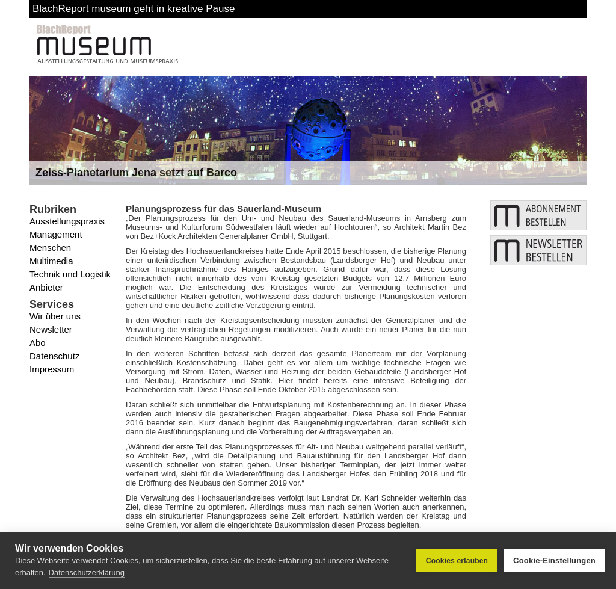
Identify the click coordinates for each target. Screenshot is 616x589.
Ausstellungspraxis (67, 221)
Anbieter (46, 287)
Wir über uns (55, 316)
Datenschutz (54, 356)
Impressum (51, 369)
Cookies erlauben (457, 561)
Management (55, 234)
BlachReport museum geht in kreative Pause (133, 8)
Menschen (50, 247)
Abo (37, 343)
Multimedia (51, 261)
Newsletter (50, 329)
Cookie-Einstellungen (554, 560)
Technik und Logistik (70, 274)
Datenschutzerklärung (87, 572)
